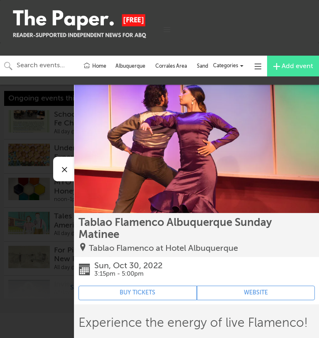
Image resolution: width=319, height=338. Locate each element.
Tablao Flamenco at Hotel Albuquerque (163, 248)
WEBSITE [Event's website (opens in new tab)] (256, 292)
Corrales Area (171, 66)
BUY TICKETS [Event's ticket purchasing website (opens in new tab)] (137, 292)
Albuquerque (130, 66)
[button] (167, 30)
